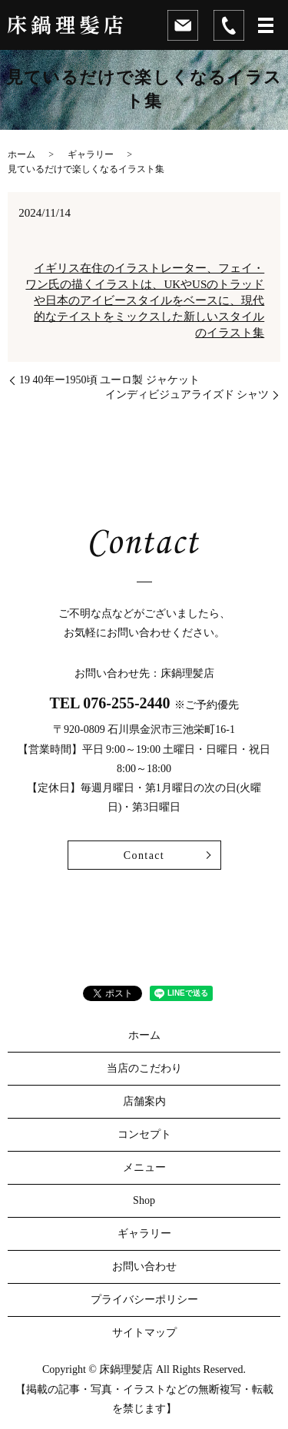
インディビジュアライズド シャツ (187, 394)
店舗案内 (144, 1101)
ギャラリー (91, 154)
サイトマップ (144, 1332)
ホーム (21, 154)
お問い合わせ (144, 1266)
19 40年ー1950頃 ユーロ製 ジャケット (109, 380)
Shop (144, 1200)
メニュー (144, 1167)
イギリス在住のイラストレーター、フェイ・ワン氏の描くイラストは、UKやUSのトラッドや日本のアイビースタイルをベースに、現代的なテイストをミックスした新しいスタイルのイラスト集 (144, 300)
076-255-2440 (126, 703)
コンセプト (144, 1134)
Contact (144, 855)
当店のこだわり (144, 1068)
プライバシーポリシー (144, 1299)
